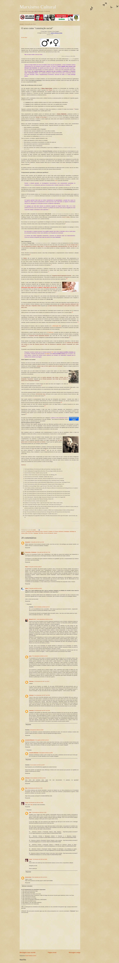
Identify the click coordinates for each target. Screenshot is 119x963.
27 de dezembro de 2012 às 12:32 (39, 656)
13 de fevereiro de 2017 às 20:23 (41, 681)
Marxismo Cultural (38, 6)
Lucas (26, 802)
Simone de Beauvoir (48, 533)
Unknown (31, 681)
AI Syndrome (50, 332)
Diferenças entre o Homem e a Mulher (43, 531)
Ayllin (26, 588)
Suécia (55, 533)
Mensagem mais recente (27, 952)
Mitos (26, 533)
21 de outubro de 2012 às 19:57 (37, 764)
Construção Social (30, 531)
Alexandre (27, 542)
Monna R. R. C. (32, 619)
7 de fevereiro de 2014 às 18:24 (39, 859)
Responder (27, 547)
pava (30, 656)
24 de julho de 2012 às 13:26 (36, 729)
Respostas (29, 604)
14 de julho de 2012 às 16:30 (37, 542)
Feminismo (61, 531)
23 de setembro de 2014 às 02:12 (39, 877)
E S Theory (55, 531)
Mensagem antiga (74, 952)
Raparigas (35, 533)
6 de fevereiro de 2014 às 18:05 (36, 802)
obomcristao (28, 877)
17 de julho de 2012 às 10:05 (35, 588)
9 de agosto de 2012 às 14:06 (45, 752)
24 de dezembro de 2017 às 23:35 (42, 710)
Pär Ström (30, 533)
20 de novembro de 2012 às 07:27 (42, 606)
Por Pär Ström (24, 37)
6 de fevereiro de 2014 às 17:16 (35, 788)
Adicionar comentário (27, 886)
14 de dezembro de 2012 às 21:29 (44, 619)
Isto (56, 180)
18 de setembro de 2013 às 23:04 (38, 778)
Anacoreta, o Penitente (30, 552)
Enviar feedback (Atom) (30, 955)
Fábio (26, 566)
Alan (26, 788)
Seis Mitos (41, 533)
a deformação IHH (56, 325)
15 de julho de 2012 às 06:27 (35, 566)
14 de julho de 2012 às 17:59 (43, 552)
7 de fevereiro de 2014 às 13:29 (39, 812)
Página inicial (52, 952)
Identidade (66, 531)
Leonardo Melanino (30, 740)
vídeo (31, 804)
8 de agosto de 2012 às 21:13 (42, 740)
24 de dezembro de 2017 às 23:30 (42, 695)
